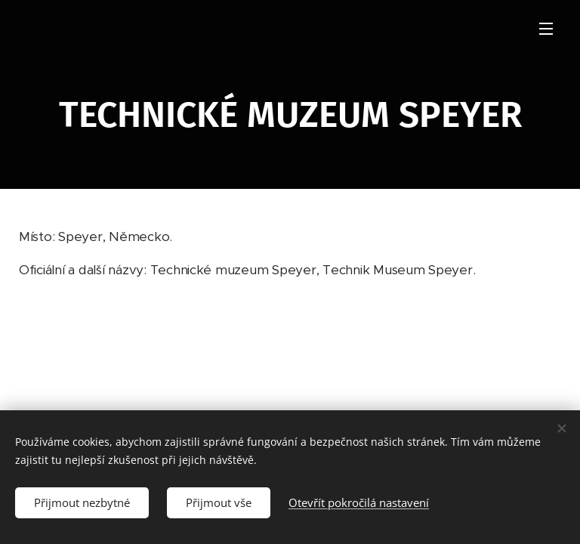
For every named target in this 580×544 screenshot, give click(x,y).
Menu (546, 28)
